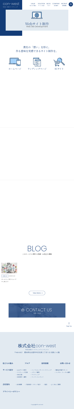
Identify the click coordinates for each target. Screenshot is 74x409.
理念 (46, 384)
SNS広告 (19, 375)
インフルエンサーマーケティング (42, 370)
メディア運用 (36, 372)
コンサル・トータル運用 (62, 372)
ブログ (49, 4)
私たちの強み (33, 4)
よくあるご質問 (56, 384)
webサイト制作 (21, 370)
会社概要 (19, 384)
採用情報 (64, 4)
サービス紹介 (41, 4)
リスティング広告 (22, 372)
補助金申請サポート (61, 370)
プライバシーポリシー (11, 391)
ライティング (36, 375)
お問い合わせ (65, 363)
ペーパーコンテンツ (37, 377)
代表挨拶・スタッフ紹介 (33, 384)
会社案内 (56, 4)
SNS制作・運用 (21, 377)
